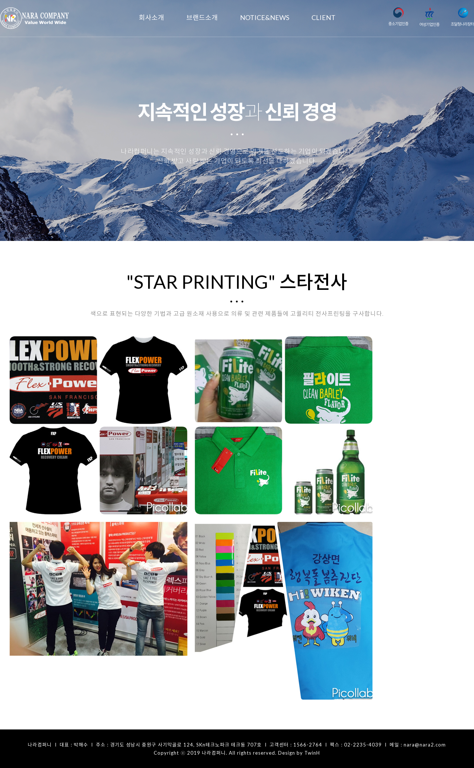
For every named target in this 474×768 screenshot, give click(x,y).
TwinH (312, 753)
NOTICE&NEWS (264, 17)
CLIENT (323, 17)
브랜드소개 (202, 17)
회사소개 (151, 17)
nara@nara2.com (425, 745)
